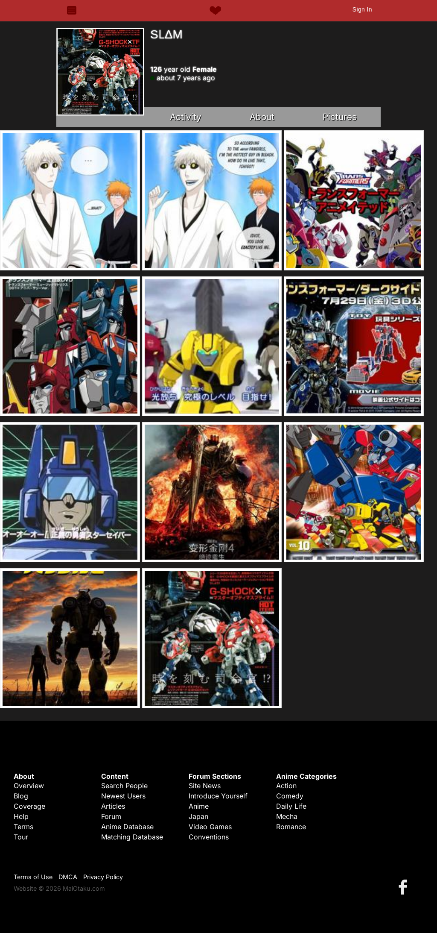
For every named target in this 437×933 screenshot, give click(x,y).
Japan (198, 816)
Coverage (29, 806)
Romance (291, 826)
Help (21, 816)
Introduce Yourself (218, 796)
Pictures (340, 116)
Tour (21, 837)
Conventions (209, 837)
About (262, 116)
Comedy (289, 796)
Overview (29, 785)
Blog (21, 796)
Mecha (286, 816)
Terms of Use (33, 876)
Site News (205, 785)
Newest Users (123, 796)
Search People (124, 785)
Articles (113, 806)
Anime (199, 806)
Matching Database (132, 837)
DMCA (67, 876)
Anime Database (127, 826)
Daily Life (291, 806)
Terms (23, 826)
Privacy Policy (103, 876)
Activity (185, 116)
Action (286, 785)
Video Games (210, 826)
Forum (111, 816)
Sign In (362, 9)
